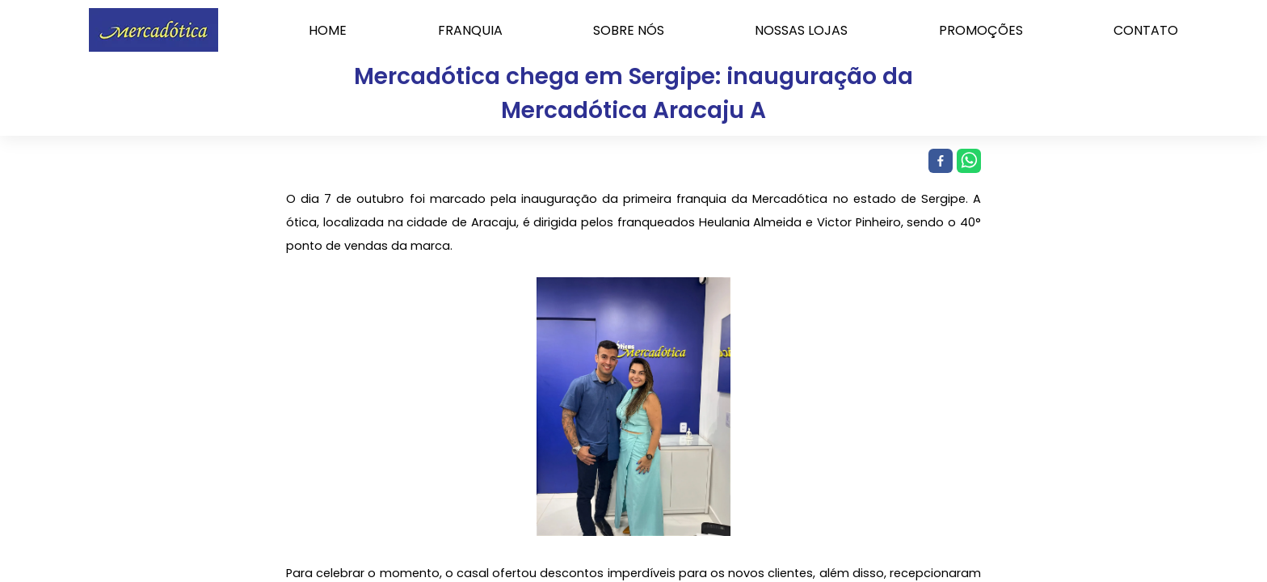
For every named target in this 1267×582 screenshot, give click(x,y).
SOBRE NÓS (628, 30)
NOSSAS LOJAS (801, 30)
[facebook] (938, 162)
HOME (328, 30)
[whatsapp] (967, 162)
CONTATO (1145, 30)
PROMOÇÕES (981, 30)
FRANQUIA (470, 30)
